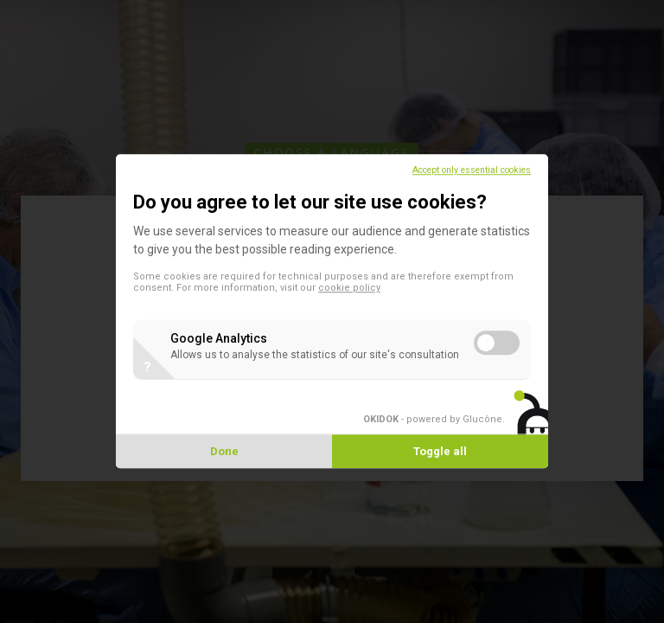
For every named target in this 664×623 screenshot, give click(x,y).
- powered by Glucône (432, 420)
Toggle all (440, 452)
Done (224, 452)
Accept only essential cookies (471, 170)
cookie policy (349, 287)
